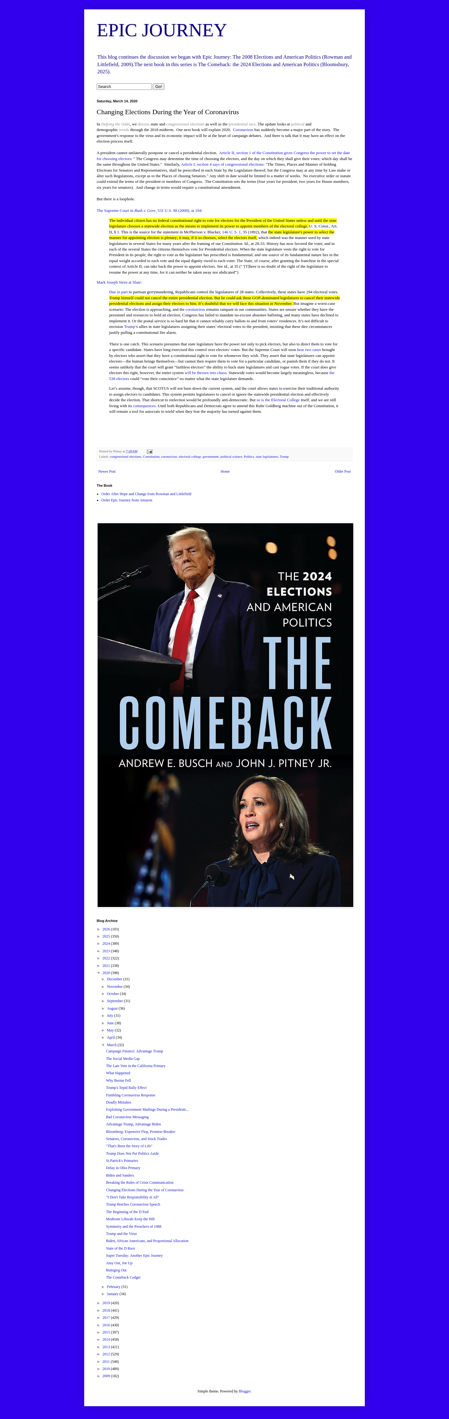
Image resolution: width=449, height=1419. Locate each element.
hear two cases (309, 349)
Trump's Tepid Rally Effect (126, 1087)
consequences (144, 405)
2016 (107, 1325)
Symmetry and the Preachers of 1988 (134, 1226)
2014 (107, 1339)
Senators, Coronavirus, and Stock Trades (136, 1139)
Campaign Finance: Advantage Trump (134, 1051)
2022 (107, 958)
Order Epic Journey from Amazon (126, 500)
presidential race (242, 124)
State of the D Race (120, 1248)
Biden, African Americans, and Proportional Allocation (147, 1241)
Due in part (118, 292)
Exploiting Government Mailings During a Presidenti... (147, 1109)
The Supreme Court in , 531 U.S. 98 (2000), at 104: (150, 210)
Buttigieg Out (116, 1270)
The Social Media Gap (123, 1058)
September (115, 1001)
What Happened (118, 1073)
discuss (144, 124)
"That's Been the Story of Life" (129, 1146)
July (110, 1015)
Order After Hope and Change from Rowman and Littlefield (146, 494)
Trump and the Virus (121, 1233)
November (115, 986)
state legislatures (267, 456)
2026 (107, 929)
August (113, 1008)
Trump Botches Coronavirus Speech (133, 1204)
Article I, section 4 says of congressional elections (221, 164)
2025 (107, 936)
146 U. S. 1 (231, 232)
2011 (107, 1361)
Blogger (245, 1391)
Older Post (343, 471)
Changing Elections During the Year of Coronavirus (145, 1190)
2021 (107, 965)
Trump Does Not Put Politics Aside (132, 1153)
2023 (107, 951)
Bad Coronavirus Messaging (127, 1117)
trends (123, 129)
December (115, 979)
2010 (107, 1369)
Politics (249, 456)
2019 (107, 1303)
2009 (107, 1376)
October (113, 994)
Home (225, 471)
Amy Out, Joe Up (119, 1263)
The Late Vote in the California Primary (136, 1066)
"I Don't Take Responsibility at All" (132, 1197)
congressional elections (185, 124)
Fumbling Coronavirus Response (130, 1095)
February (114, 1287)
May (111, 1030)
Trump (129, 326)
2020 (107, 973)
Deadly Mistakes (118, 1102)
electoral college (190, 456)
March (112, 1045)
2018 (107, 1310)
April (111, 1037)
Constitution (151, 456)
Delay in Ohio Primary (123, 1168)
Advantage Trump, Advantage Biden (133, 1124)
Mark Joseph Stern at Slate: (119, 282)
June (111, 1023)
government (211, 456)
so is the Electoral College (278, 399)
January (113, 1294)
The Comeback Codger (123, 1277)
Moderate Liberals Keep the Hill (130, 1219)
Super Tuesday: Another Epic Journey (134, 1255)
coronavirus (195, 309)
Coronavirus (243, 129)
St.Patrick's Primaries (122, 1160)
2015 (107, 1332)
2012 (107, 1354)
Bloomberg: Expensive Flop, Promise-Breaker (140, 1131)
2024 (107, 943)
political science (231, 456)
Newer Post (107, 471)
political (297, 124)
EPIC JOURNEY (162, 30)
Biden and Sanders (120, 1175)
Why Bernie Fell (118, 1080)
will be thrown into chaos (205, 372)
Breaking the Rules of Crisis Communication (139, 1182)
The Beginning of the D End (127, 1212)
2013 (107, 1347)
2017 (107, 1317)
